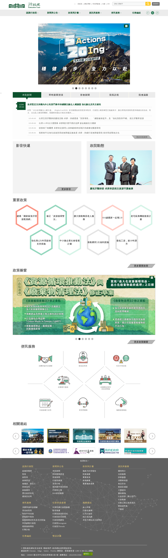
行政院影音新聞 (59, 517)
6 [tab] (92, 339)
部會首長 (26, 487)
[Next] (127, 54)
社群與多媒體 (59, 503)
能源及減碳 (123, 487)
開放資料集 (123, 506)
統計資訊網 (87, 517)
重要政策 (86, 477)
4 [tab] (86, 339)
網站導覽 (87, 4)
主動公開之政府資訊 (126, 503)
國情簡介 (122, 471)
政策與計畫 (88, 466)
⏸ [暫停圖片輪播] (126, 26)
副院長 (25, 477)
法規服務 (122, 474)
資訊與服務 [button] (94, 13)
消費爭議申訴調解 (30, 507)
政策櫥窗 (86, 480)
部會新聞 (56, 477)
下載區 (121, 509)
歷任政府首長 (28, 493)
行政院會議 (57, 480)
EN (108, 4)
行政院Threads (58, 526)
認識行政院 (28, 466)
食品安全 (122, 484)
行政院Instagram (59, 523)
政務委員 (26, 480)
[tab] (27, 95)
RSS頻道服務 (58, 493)
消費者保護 (123, 480)
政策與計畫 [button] (73, 13)
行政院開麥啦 (58, 520)
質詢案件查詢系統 (60, 487)
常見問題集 (96, 4)
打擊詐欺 (26, 530)
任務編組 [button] (136, 13)
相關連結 (87, 503)
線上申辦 (86, 507)
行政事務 (122, 500)
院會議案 (86, 474)
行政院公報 (57, 490)
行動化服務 (87, 510)
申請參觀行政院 (29, 523)
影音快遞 (56, 510)
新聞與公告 (58, 466)
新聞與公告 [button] (52, 13)
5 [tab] (89, 339)
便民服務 (26, 503)
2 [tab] (79, 339)
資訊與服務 (123, 466)
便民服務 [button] (115, 13)
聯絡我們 (47, 548)
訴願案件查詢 (28, 517)
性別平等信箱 (28, 514)
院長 (24, 474)
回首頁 (80, 4)
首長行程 (56, 484)
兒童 (103, 4)
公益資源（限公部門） (127, 496)
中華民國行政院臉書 (61, 507)
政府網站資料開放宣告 (62, 548)
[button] (147, 12)
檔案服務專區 (28, 526)
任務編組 (26, 536)
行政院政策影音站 (60, 514)
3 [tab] (82, 339)
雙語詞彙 (57, 536)
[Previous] (41, 54)
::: (74, 4)
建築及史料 (27, 496)
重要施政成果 (88, 484)
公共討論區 (87, 514)
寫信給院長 (27, 510)
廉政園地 (122, 493)
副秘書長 (26, 490)
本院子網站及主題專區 (92, 520)
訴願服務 (122, 477)
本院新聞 (56, 471)
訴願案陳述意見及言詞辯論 (33, 520)
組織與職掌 (27, 471)
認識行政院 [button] (31, 13)
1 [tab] (76, 339)
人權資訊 (122, 490)
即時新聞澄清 (58, 474)
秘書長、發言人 (29, 484)
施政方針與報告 (89, 471)
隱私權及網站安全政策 (32, 548)
